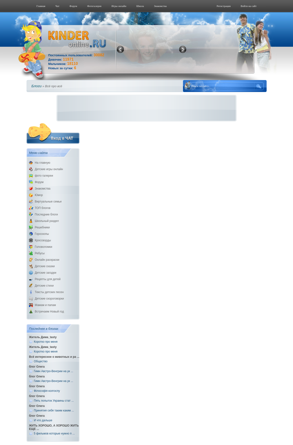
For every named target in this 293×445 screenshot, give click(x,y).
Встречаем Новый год (49, 311)
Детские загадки (45, 272)
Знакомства (160, 6)
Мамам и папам (45, 305)
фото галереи (44, 175)
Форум (73, 6)
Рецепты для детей (47, 279)
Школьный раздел (47, 221)
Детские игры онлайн (49, 169)
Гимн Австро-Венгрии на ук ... (53, 371)
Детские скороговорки (49, 298)
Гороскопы (42, 234)
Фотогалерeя (94, 6)
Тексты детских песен (49, 292)
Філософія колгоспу (47, 391)
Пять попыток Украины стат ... (54, 400)
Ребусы (40, 253)
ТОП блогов (42, 208)
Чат (57, 6)
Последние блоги (46, 214)
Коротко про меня (46, 341)
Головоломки (43, 247)
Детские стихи (44, 285)
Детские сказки (45, 266)
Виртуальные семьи (48, 201)
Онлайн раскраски (47, 259)
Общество (40, 361)
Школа (140, 6)
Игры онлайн (118, 6)
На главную (42, 162)
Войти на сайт (249, 6)
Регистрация (223, 6)
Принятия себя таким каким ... (54, 410)
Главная (40, 6)
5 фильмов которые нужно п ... (54, 433)
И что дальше (43, 420)
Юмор (39, 195)
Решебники (42, 227)
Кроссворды (43, 240)
